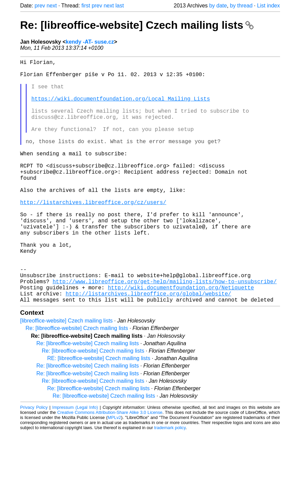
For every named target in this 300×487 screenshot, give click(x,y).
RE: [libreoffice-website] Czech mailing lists (99, 412)
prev (39, 5)
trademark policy (170, 481)
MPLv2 (114, 471)
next (52, 5)
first (86, 5)
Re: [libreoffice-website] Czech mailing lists (137, 25)
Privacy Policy (34, 461)
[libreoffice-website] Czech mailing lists (66, 375)
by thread (241, 5)
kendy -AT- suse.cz (90, 42)
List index (268, 5)
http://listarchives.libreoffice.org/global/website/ (148, 346)
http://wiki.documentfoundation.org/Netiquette (181, 338)
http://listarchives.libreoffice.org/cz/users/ (93, 234)
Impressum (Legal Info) (75, 461)
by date (218, 5)
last (119, 5)
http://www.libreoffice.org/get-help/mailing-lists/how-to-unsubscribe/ (165, 331)
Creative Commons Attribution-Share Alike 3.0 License (109, 466)
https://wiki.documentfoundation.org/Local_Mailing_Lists (120, 108)
